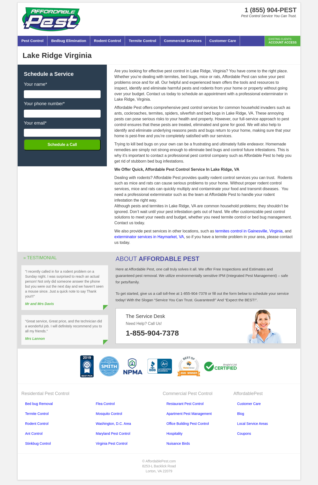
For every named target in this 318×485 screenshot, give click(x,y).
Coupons (244, 434)
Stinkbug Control (38, 443)
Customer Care (222, 41)
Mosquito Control (109, 414)
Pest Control (32, 41)
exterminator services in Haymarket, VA (149, 237)
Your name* (35, 84)
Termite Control (142, 41)
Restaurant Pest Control (184, 404)
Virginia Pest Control (111, 443)
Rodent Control (107, 41)
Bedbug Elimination (68, 41)
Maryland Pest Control (113, 434)
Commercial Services (183, 41)
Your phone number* (44, 103)
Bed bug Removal (39, 404)
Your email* (35, 123)
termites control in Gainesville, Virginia (248, 231)
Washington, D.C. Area (113, 424)
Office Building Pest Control (187, 424)
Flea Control (105, 404)
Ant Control (33, 434)
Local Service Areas (252, 424)
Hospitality (174, 434)
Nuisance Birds (178, 443)
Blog (240, 414)
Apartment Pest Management (189, 414)
